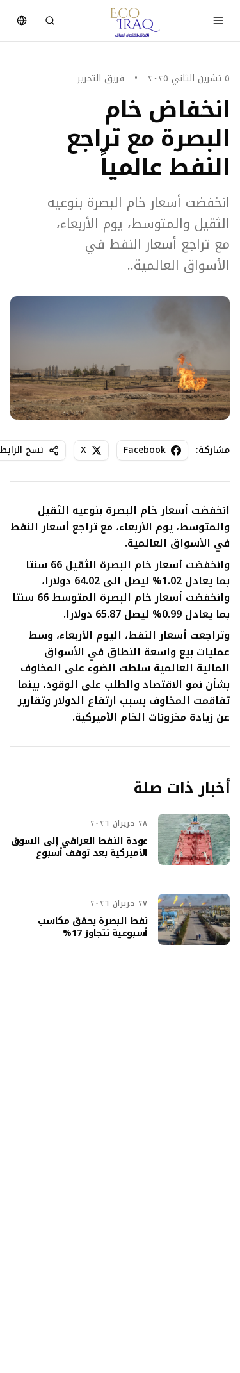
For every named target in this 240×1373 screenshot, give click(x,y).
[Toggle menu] (218, 20)
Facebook (152, 450)
